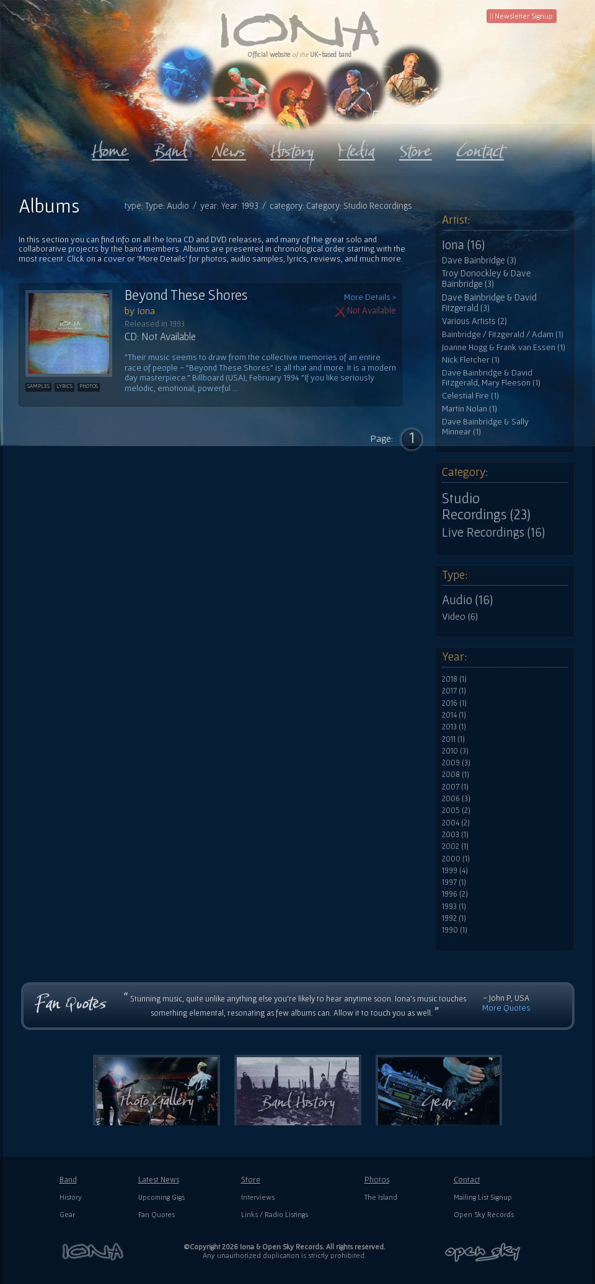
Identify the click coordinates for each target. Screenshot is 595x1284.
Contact (467, 1179)
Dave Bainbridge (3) (479, 260)
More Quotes (506, 1008)
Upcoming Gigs (161, 1197)
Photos (376, 1179)
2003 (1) (455, 834)
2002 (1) (455, 846)
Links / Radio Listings (274, 1214)
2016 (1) (454, 703)
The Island (380, 1197)
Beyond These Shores (186, 295)
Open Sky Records (484, 1214)
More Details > (370, 297)
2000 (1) (456, 859)
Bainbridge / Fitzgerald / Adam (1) (502, 334)
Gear (67, 1214)
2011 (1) (453, 739)
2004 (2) (456, 823)
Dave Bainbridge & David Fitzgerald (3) (489, 302)
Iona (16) (463, 245)
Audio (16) (467, 600)
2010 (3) (455, 751)
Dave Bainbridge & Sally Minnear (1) (485, 426)
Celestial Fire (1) (470, 395)
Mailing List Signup (483, 1197)
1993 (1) (454, 906)
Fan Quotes (156, 1214)
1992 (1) (454, 918)
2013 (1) (454, 727)
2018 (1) (454, 679)
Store (250, 1179)
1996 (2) (455, 894)
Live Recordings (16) (493, 532)
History (71, 1197)
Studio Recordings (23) (486, 506)
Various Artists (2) (474, 321)
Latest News (158, 1179)
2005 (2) (456, 810)
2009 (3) (456, 763)
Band (68, 1179)
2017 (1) (454, 691)
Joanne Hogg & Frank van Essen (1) (503, 347)
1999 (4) (455, 870)
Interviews (258, 1197)
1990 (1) (454, 930)
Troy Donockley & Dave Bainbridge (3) (486, 278)
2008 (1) (455, 774)
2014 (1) (454, 715)
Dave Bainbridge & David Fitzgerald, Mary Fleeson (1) (491, 377)
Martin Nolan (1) (469, 408)
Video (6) (460, 616)
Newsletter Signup (521, 16)
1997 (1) (454, 882)
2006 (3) (456, 798)
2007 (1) (455, 787)
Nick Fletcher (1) (471, 359)
